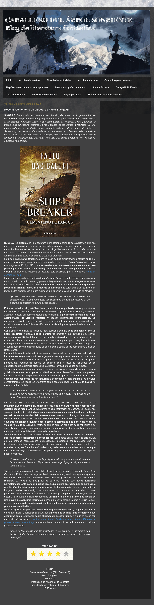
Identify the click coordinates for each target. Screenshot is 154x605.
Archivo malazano (88, 80)
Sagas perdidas (72, 94)
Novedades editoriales (59, 80)
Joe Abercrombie (15, 94)
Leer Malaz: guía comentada (70, 87)
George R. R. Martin (126, 87)
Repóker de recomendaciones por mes (27, 87)
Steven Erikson (100, 87)
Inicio (9, 80)
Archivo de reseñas (29, 80)
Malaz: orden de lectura (44, 94)
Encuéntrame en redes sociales (105, 94)
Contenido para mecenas (117, 80)
